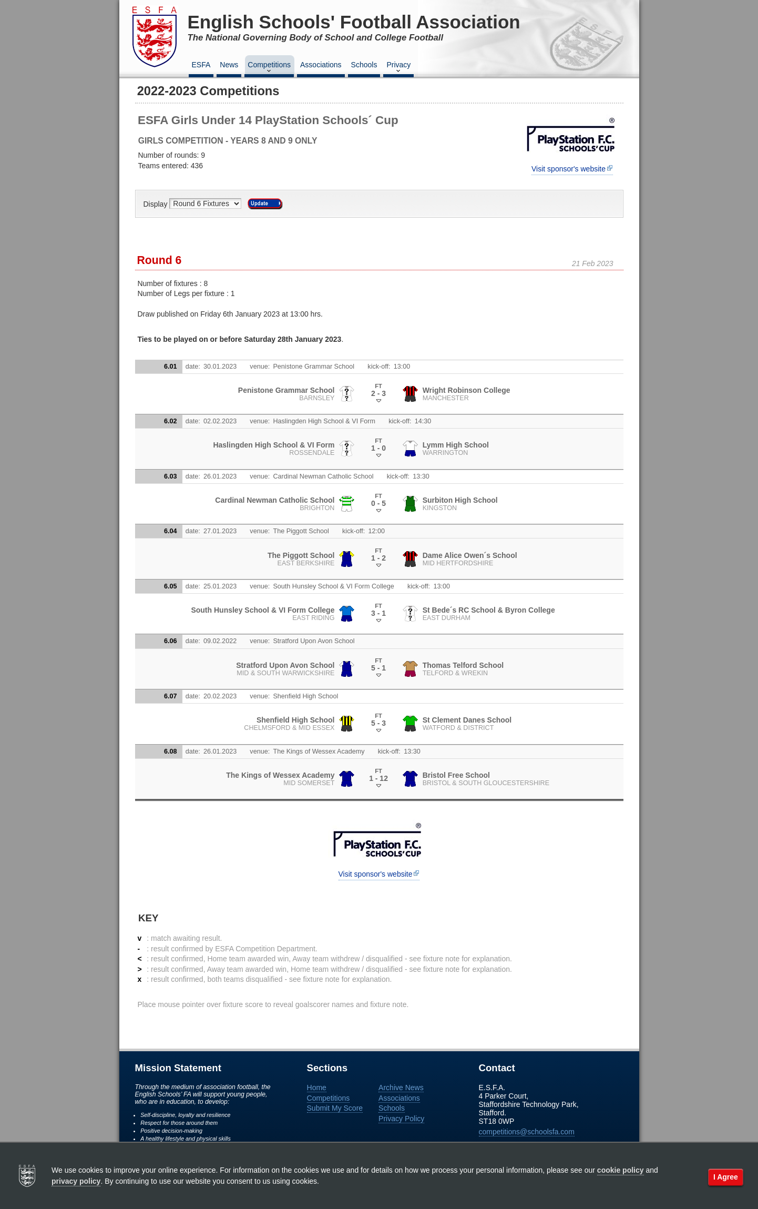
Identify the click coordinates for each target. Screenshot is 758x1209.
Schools (364, 64)
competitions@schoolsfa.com (527, 1131)
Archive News (401, 1087)
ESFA (201, 64)
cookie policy (620, 1170)
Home (316, 1087)
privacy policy (76, 1181)
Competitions (269, 67)
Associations (321, 64)
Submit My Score (335, 1108)
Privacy (398, 67)
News (229, 64)
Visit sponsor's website (568, 169)
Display (157, 203)
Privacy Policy (401, 1118)
